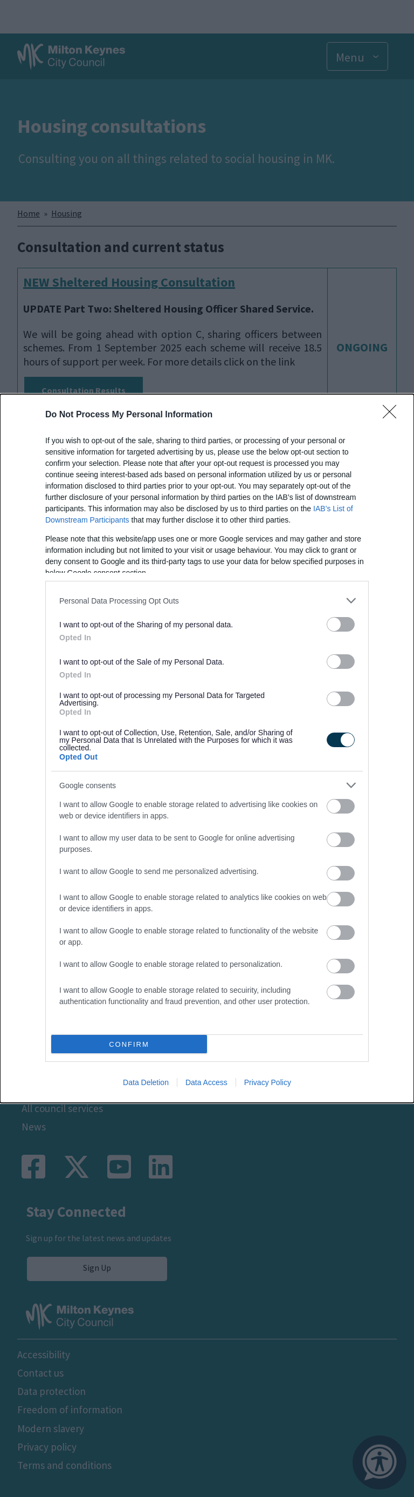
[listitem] (207, 600)
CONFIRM (129, 1044)
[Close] (393, 415)
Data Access (206, 1082)
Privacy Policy (267, 1082)
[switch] (341, 624)
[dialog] (207, 748)
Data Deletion (146, 1082)
